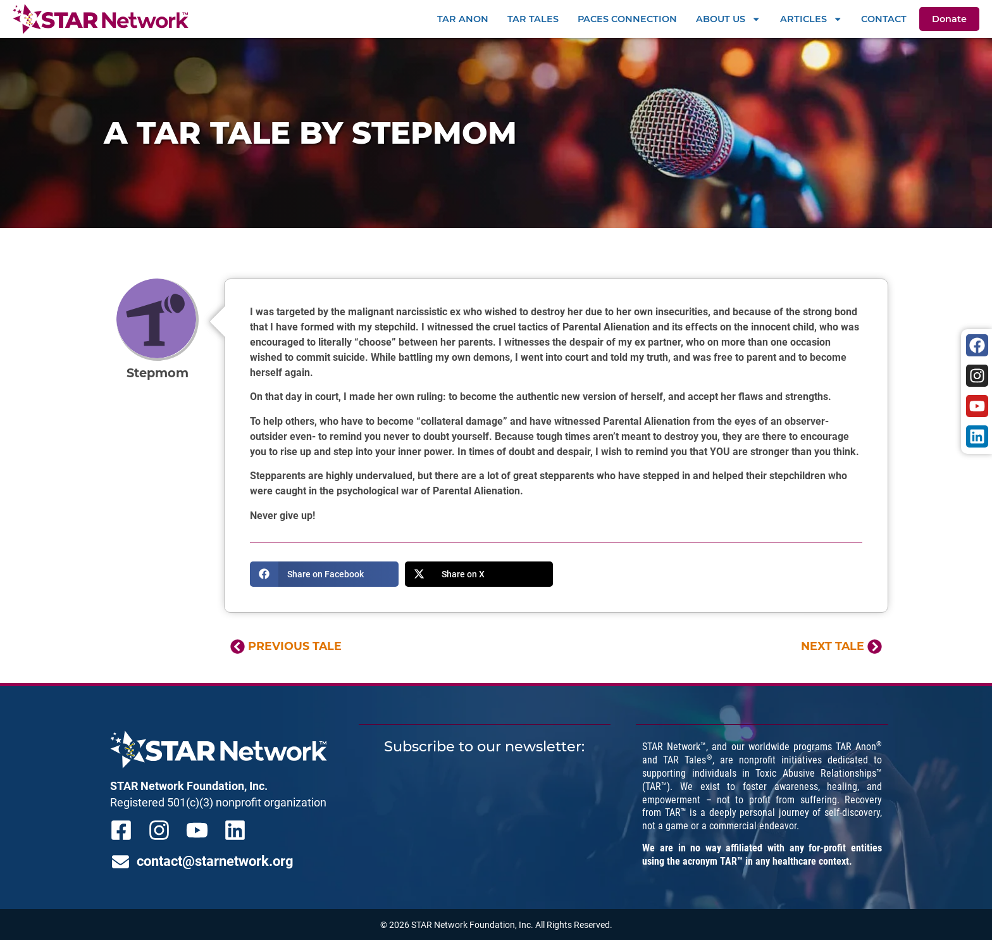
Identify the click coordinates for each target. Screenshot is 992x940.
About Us (728, 19)
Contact (884, 19)
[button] (324, 574)
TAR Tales (533, 19)
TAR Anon (462, 19)
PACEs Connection (627, 19)
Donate (949, 19)
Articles (811, 19)
